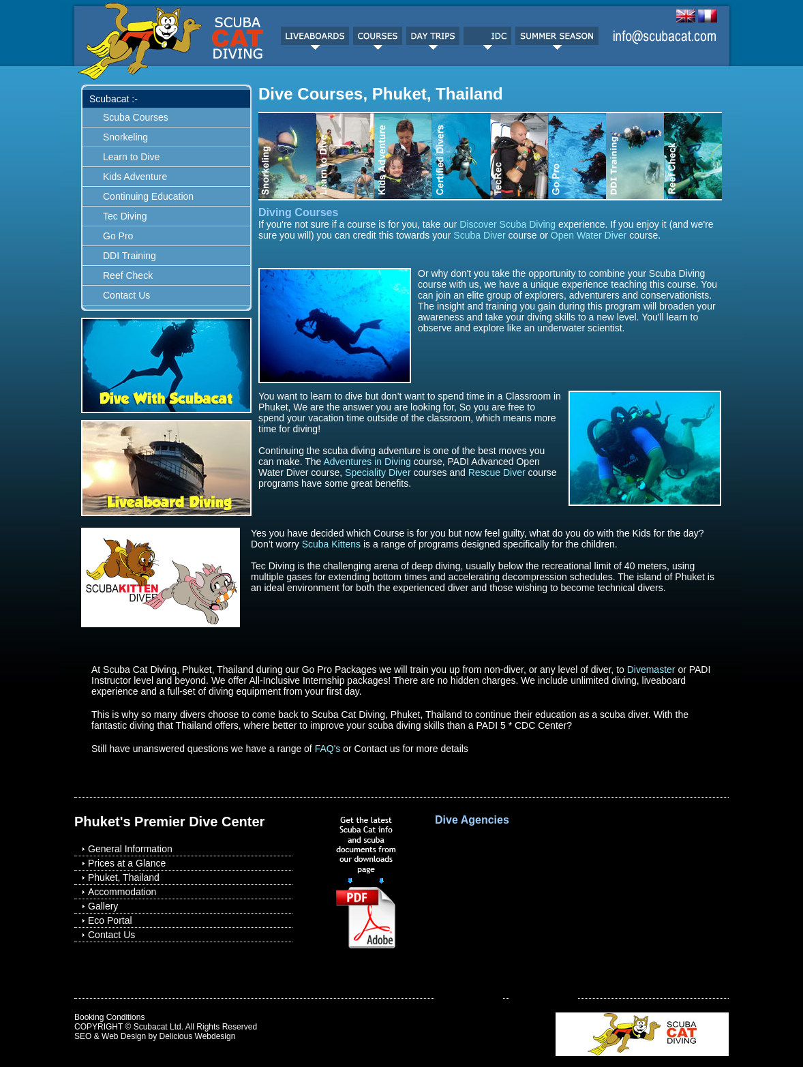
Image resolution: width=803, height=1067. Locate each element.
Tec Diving (125, 216)
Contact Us (126, 295)
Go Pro (118, 235)
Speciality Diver (377, 472)
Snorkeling (125, 137)
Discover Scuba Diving (507, 224)
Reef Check (128, 275)
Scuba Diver (479, 235)
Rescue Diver (497, 472)
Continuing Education (148, 196)
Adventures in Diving (366, 461)
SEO (82, 1036)
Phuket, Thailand (124, 877)
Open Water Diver (589, 235)
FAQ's (328, 748)
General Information (130, 848)
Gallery (103, 906)
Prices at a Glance (127, 863)
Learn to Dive (131, 156)
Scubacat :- (113, 98)
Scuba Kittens (331, 544)
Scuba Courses (135, 117)
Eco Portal (110, 920)
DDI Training (129, 255)
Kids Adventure (135, 176)
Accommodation (122, 891)
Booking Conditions (109, 1017)
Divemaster (651, 669)
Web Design (124, 1036)
